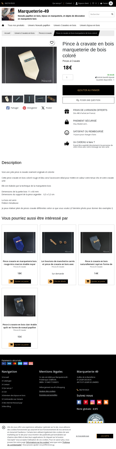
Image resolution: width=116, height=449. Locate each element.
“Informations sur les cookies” (37, 442)
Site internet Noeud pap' (12, 403)
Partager (12, 108)
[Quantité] (68, 77)
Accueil (7, 33)
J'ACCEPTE (105, 436)
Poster (46, 108)
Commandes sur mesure (12, 399)
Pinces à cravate (45, 33)
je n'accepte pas (82, 436)
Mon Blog (6, 406)
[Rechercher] (112, 14)
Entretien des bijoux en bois (13, 395)
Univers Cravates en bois (24, 33)
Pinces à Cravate (71, 60)
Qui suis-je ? (7, 388)
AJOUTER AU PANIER (88, 90)
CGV (4, 392)
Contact (69, 3)
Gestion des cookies (47, 391)
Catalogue (6, 381)
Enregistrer (30, 108)
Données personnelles (48, 395)
